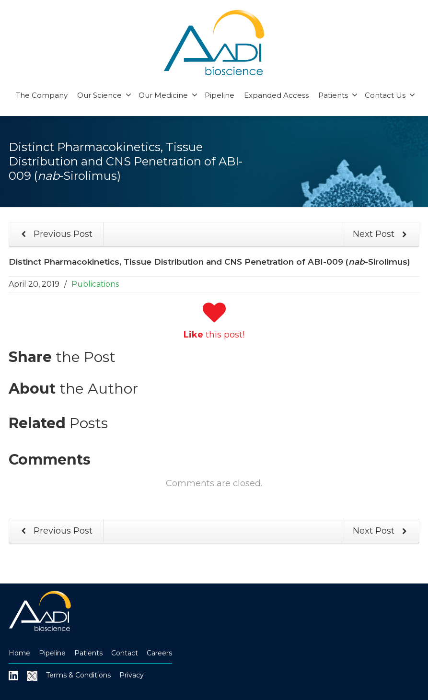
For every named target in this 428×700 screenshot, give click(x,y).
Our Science (104, 95)
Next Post (381, 234)
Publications (95, 284)
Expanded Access (276, 95)
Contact (124, 653)
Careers (159, 653)
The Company (42, 95)
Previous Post (55, 234)
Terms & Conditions (78, 675)
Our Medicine (168, 95)
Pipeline (219, 95)
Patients (338, 95)
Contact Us (390, 95)
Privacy (131, 675)
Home (19, 653)
